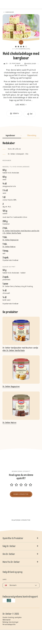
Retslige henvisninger (11, 622)
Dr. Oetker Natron (9, 247)
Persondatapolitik (9, 624)
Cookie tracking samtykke (12, 617)
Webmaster (7, 620)
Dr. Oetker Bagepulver (11, 240)
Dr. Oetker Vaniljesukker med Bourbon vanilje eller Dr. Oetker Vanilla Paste (21, 232)
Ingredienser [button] (10, 136)
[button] (21, 44)
